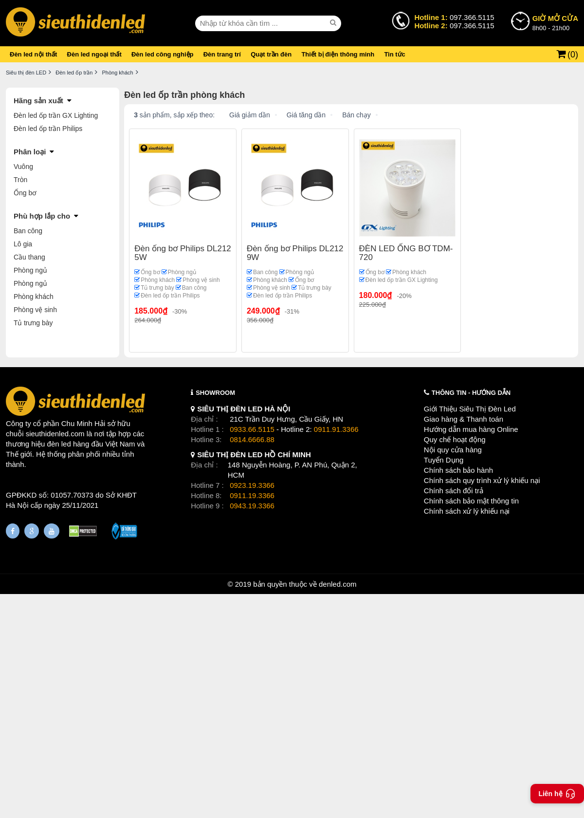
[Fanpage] (12, 531)
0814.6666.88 (252, 439)
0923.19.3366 (252, 485)
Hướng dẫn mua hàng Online (471, 429)
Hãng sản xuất (38, 100)
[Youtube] (51, 531)
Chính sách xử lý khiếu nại (467, 511)
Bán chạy (356, 115)
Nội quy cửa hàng (453, 450)
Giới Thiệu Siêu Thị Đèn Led (470, 409)
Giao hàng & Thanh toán (463, 419)
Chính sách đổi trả (453, 490)
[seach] (334, 23)
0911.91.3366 (336, 429)
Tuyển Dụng (443, 460)
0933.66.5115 (252, 429)
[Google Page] (31, 531)
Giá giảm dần (249, 115)
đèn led (59, 444)
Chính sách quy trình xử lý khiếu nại (482, 480)
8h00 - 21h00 (555, 22)
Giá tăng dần (306, 115)
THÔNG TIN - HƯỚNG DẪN (471, 392)
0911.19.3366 (252, 495)
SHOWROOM (215, 392)
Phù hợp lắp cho (42, 216)
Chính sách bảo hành (458, 470)
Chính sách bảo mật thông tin (471, 501)
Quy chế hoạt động (455, 439)
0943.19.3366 (252, 506)
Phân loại (30, 152)
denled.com (338, 584)
